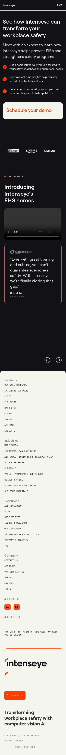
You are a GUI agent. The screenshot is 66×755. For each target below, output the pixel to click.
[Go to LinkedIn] (7, 607)
